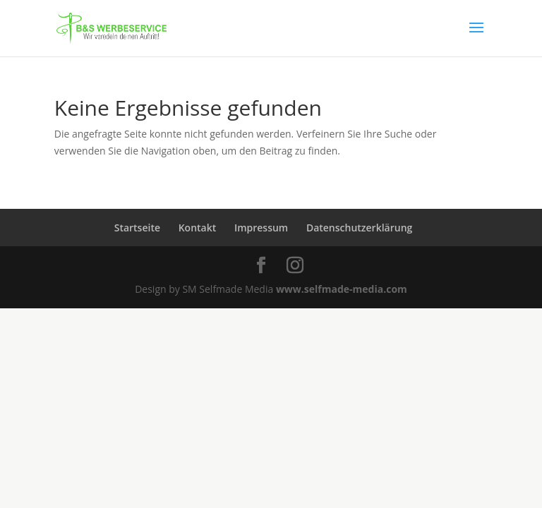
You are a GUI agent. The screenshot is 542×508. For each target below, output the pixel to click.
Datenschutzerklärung (359, 227)
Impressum (261, 227)
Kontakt (198, 227)
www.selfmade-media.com (341, 289)
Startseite (137, 227)
